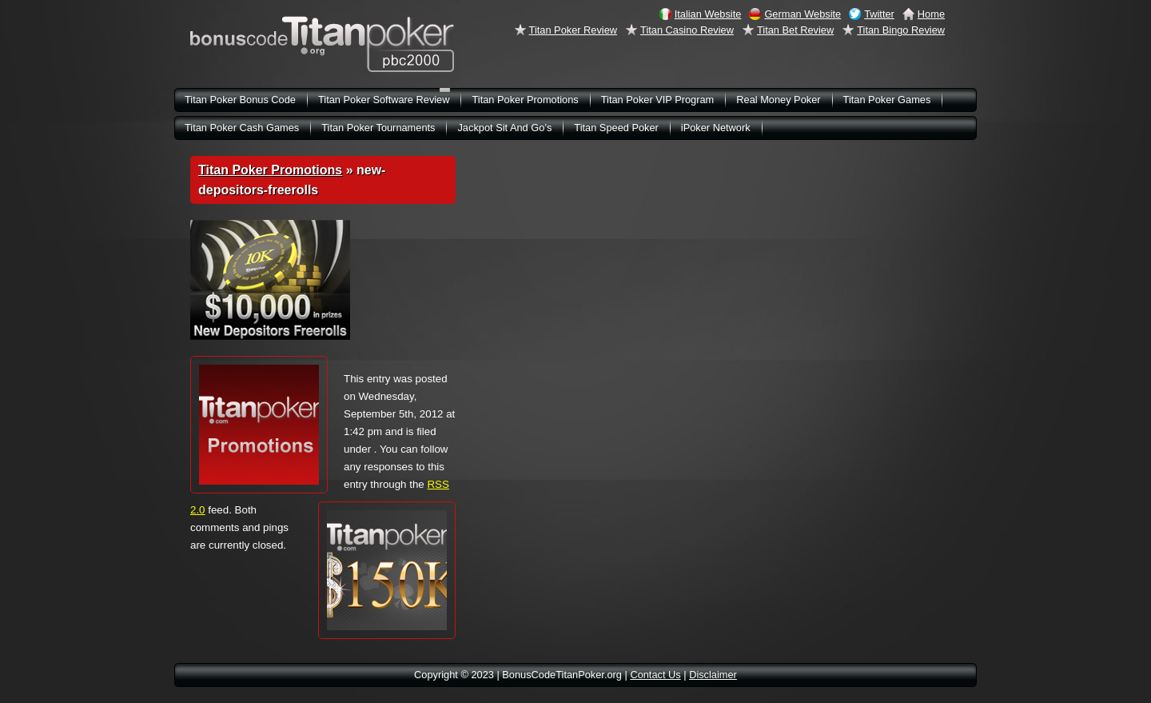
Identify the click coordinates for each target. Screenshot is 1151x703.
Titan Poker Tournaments (378, 128)
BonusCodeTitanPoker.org (322, 44)
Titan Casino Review (687, 30)
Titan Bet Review (795, 30)
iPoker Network (716, 128)
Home (931, 14)
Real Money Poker (778, 100)
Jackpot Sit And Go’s (504, 128)
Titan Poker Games (887, 100)
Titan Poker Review (573, 30)
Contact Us (655, 675)
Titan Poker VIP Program (658, 100)
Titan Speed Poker (616, 128)
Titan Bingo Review (901, 30)
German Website (802, 14)
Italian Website (708, 14)
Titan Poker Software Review (384, 100)
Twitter (879, 14)
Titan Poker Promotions (270, 170)
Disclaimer (713, 675)
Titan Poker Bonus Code (240, 100)
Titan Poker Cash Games (242, 128)
